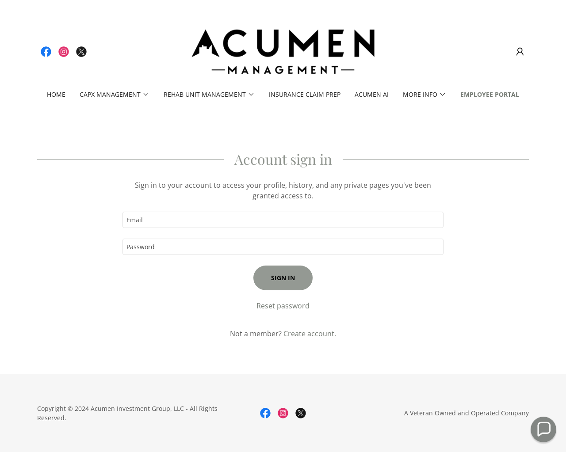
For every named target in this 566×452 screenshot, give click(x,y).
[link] (46, 52)
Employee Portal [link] (489, 94)
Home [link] (56, 94)
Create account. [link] (309, 333)
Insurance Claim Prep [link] (304, 94)
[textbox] (282, 220)
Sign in (283, 277)
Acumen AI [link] (372, 94)
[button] (520, 52)
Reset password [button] (283, 306)
